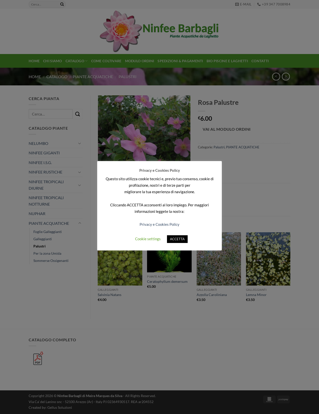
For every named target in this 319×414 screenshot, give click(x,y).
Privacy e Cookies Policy (159, 224)
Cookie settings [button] (148, 239)
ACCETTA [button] (177, 239)
